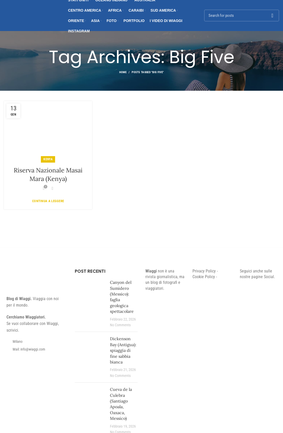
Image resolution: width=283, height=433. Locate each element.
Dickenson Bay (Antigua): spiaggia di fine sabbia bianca (123, 350)
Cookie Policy (203, 276)
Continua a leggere (48, 201)
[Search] (241, 15)
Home (122, 72)
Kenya (48, 159)
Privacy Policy (204, 271)
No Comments (120, 325)
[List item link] (35, 349)
